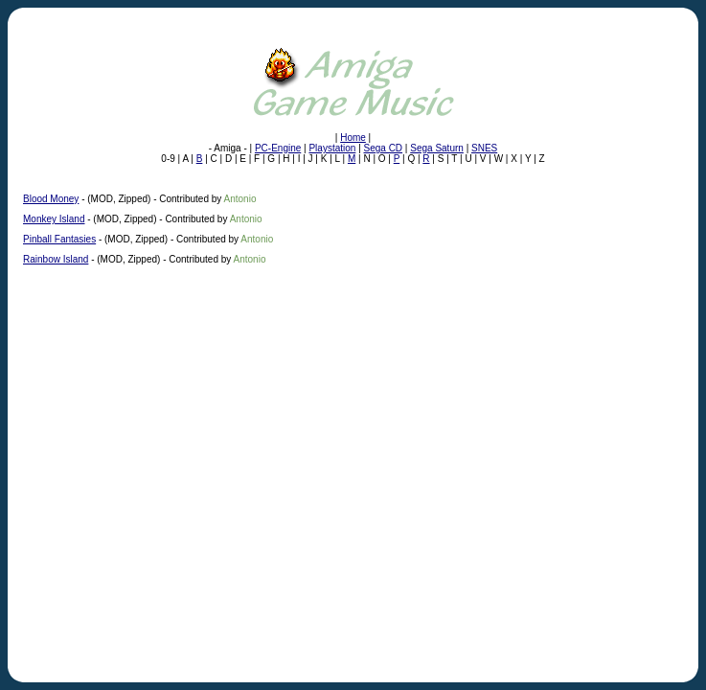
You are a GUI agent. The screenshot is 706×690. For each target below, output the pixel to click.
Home (353, 137)
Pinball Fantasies (59, 239)
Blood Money (51, 199)
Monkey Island (53, 219)
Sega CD (383, 148)
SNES (484, 148)
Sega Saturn (437, 148)
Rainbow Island (55, 259)
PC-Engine (278, 148)
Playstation (331, 148)
